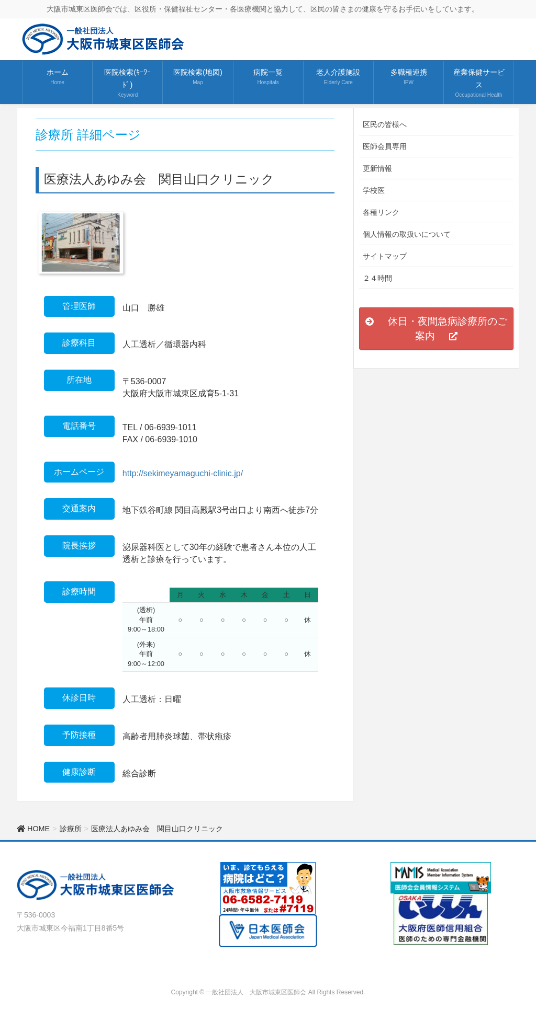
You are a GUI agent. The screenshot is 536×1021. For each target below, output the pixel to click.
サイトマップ (385, 256)
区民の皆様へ (385, 124)
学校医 (374, 190)
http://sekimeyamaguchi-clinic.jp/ (182, 473)
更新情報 (377, 168)
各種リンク (381, 212)
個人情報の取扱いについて (407, 234)
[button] (436, 328)
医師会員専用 (385, 146)
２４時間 (377, 278)
